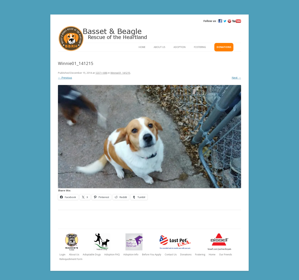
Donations (224, 47)
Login (62, 254)
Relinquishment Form (70, 259)
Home (142, 47)
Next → (236, 77)
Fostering (200, 47)
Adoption (180, 47)
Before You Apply (151, 254)
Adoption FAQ (112, 254)
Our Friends (225, 254)
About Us (159, 47)
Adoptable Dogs (92, 254)
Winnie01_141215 (120, 72)
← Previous (65, 77)
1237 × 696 (101, 72)
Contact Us (171, 254)
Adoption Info (130, 254)
